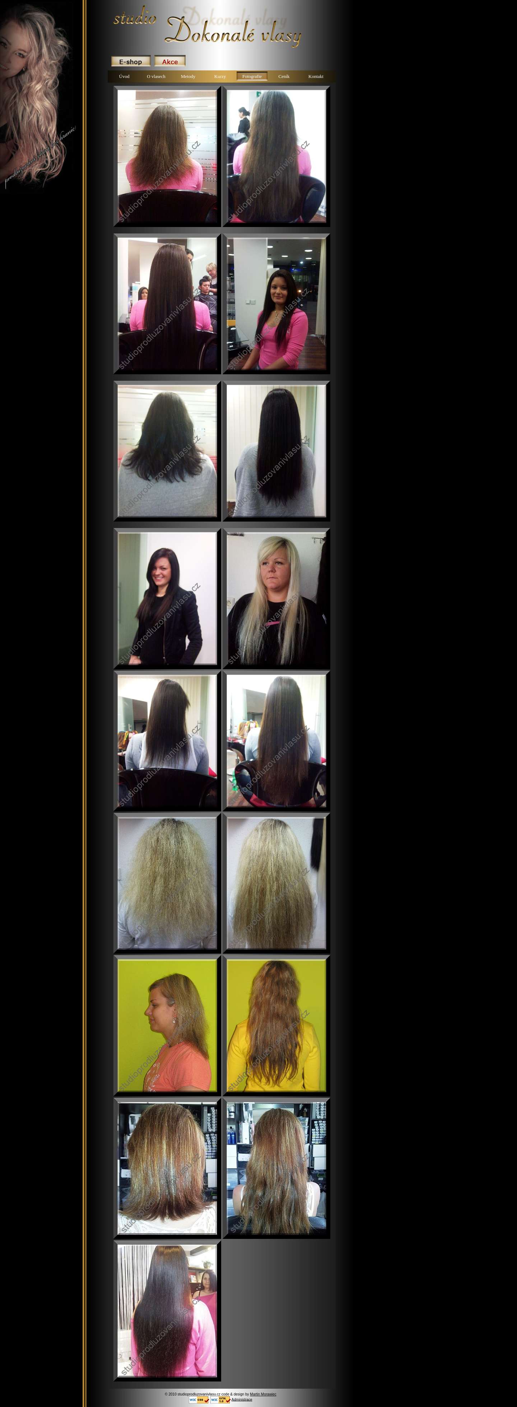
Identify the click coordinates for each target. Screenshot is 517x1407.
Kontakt (315, 76)
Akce (170, 60)
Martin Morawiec (263, 1394)
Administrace (242, 1399)
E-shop (131, 60)
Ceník (283, 76)
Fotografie (252, 76)
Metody (188, 76)
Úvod (124, 76)
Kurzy (220, 76)
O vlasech (156, 76)
